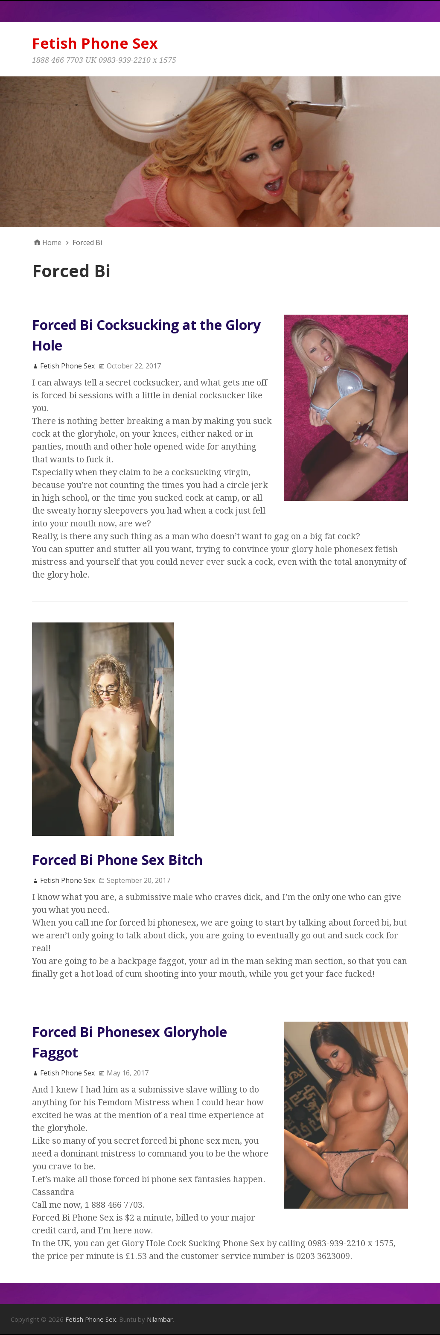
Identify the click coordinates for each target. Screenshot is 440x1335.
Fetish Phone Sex (95, 43)
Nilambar (160, 1319)
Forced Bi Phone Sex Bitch (117, 859)
